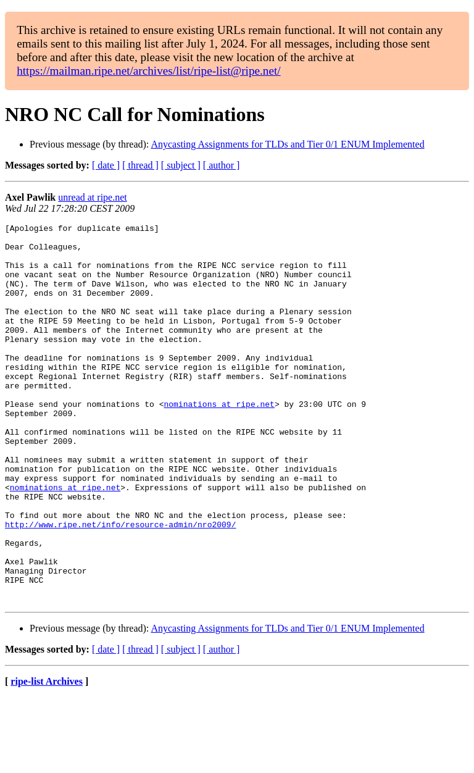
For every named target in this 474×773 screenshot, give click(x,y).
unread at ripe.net (92, 197)
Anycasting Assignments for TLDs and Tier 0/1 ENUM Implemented (287, 144)
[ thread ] (140, 165)
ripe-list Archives (46, 757)
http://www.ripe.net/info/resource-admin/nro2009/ (120, 585)
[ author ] (221, 165)
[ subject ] (181, 165)
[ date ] (106, 165)
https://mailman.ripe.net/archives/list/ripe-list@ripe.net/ (148, 70)
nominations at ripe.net (219, 440)
